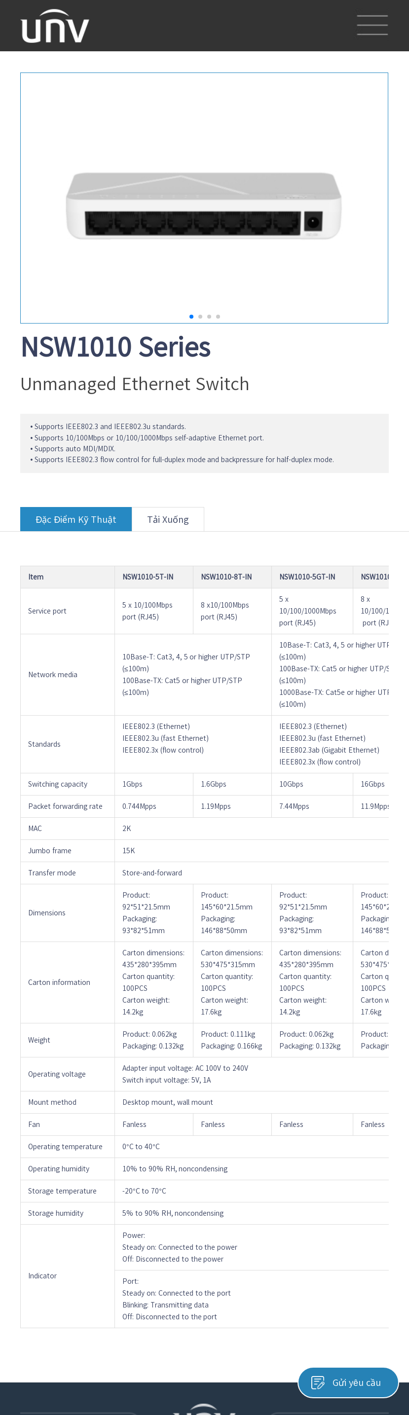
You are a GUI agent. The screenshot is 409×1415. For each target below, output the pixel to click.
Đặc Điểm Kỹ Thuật (76, 523)
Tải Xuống (168, 523)
